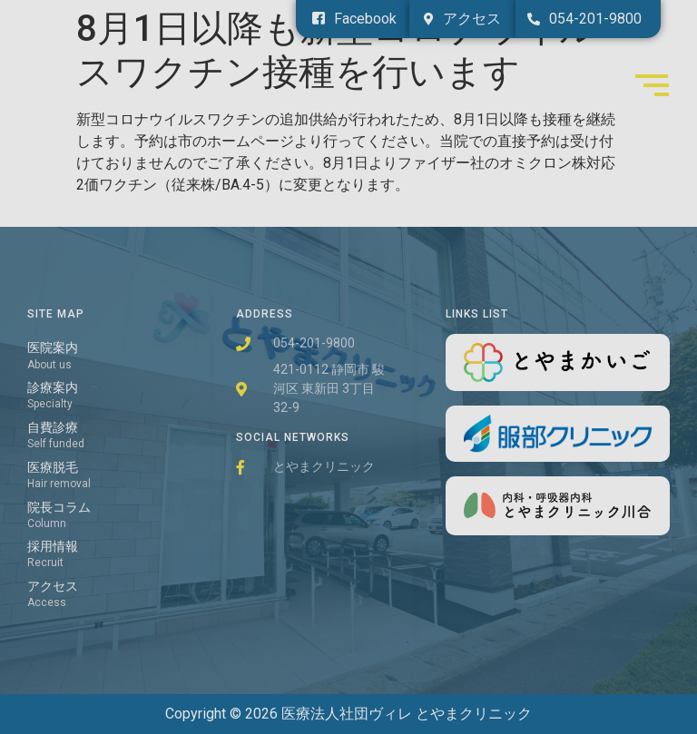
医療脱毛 (52, 468)
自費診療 (52, 428)
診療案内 (52, 388)
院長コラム (59, 508)
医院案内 (52, 348)
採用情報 (52, 547)
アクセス (52, 587)
